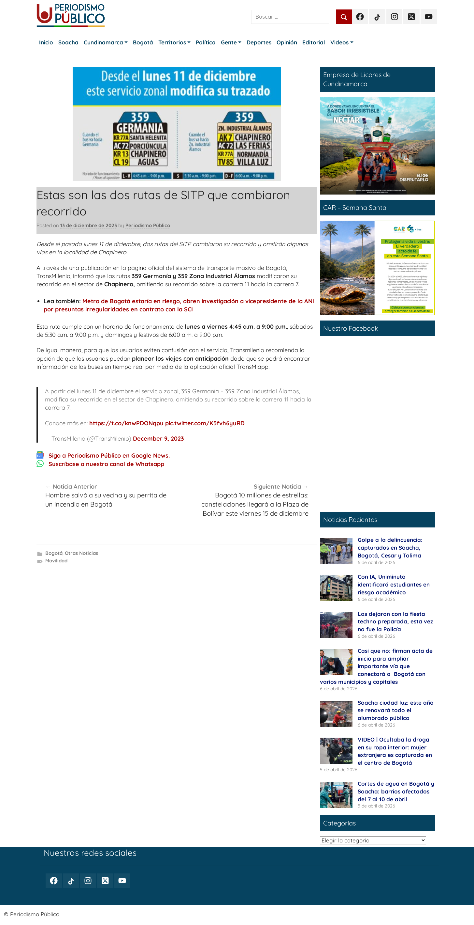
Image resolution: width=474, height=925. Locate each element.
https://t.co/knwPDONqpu (126, 423)
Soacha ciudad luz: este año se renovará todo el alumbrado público (396, 710)
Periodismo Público (147, 225)
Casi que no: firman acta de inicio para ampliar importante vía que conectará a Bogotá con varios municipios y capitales (376, 666)
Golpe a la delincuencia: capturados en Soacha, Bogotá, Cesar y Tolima (390, 547)
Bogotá (54, 553)
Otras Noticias (81, 553)
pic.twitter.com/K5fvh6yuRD (205, 423)
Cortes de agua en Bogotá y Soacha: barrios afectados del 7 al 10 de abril (396, 791)
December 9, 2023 (158, 438)
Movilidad (56, 560)
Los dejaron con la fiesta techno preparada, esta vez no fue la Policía (395, 621)
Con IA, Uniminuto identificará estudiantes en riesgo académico (394, 584)
